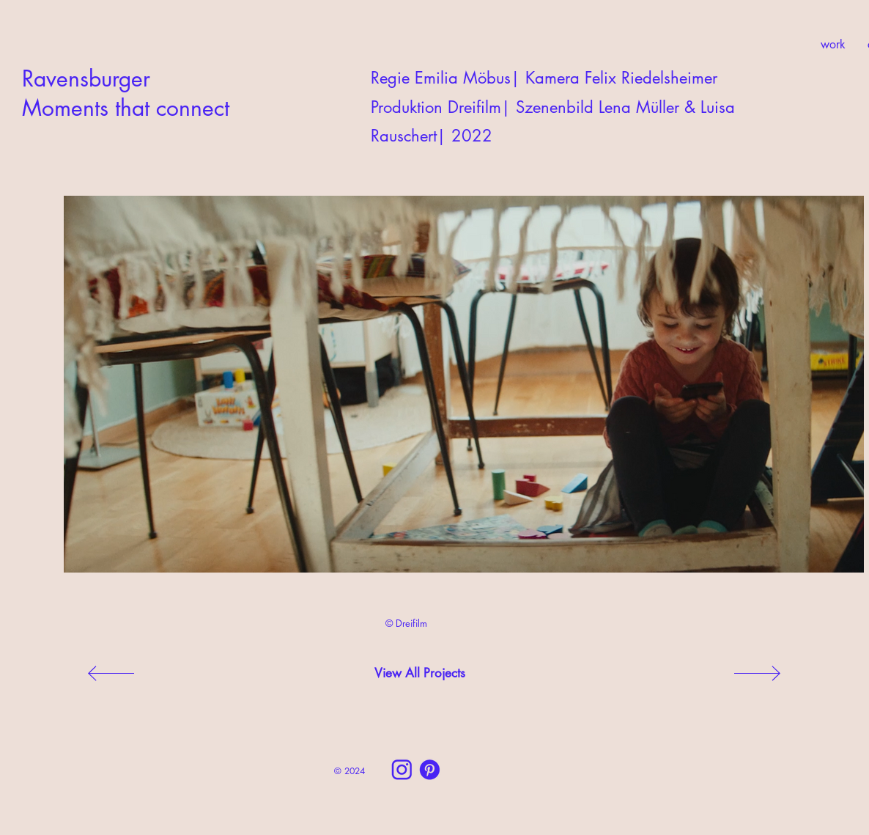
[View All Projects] (420, 673)
